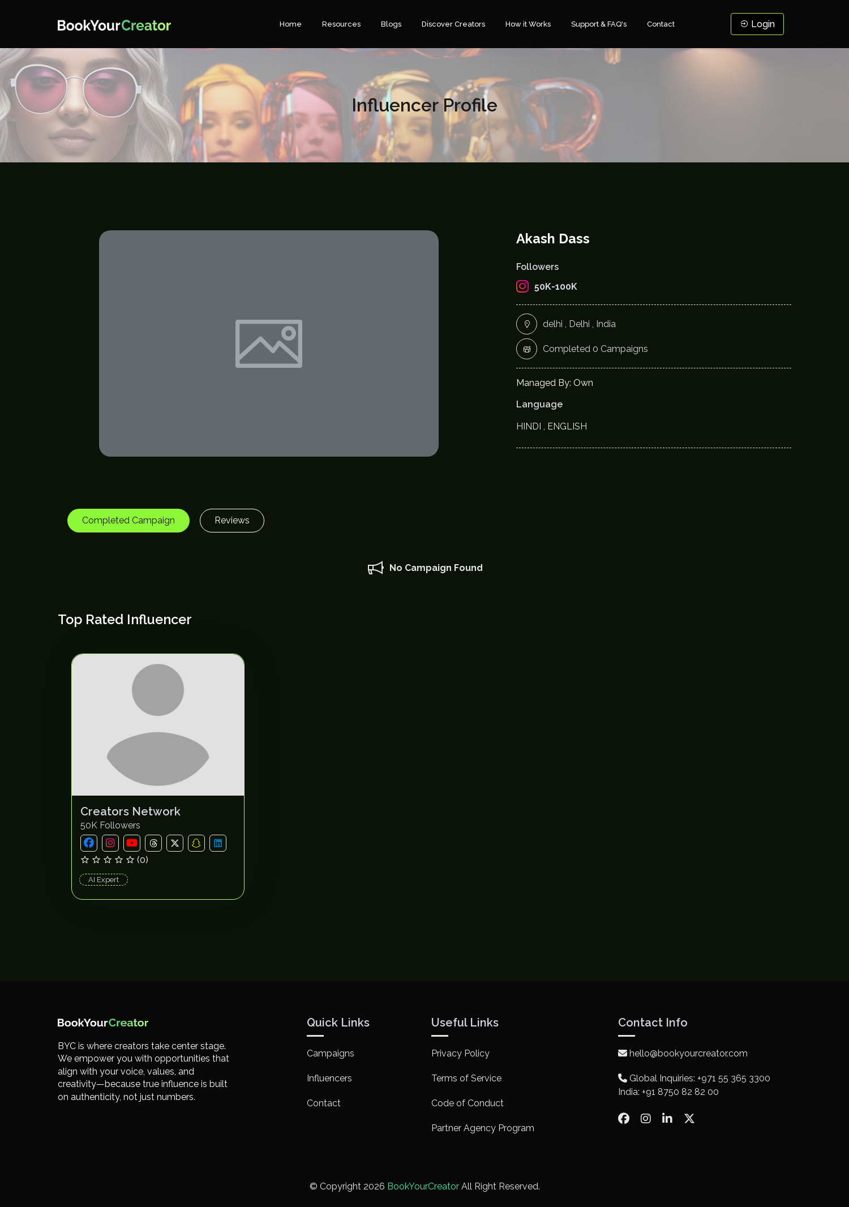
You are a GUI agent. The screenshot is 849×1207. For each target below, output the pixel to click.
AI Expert (103, 879)
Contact (661, 24)
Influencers (329, 1078)
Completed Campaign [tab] (128, 520)
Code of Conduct (467, 1103)
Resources (341, 24)
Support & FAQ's (599, 24)
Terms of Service (466, 1078)
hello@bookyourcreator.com (683, 1053)
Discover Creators (453, 24)
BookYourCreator (423, 1186)
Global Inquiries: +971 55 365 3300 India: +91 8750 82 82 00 (694, 1085)
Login (757, 24)
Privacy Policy (460, 1053)
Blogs (391, 24)
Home (291, 24)
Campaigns (330, 1053)
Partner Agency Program (482, 1128)
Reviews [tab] (232, 520)
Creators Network (130, 811)
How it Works (528, 24)
